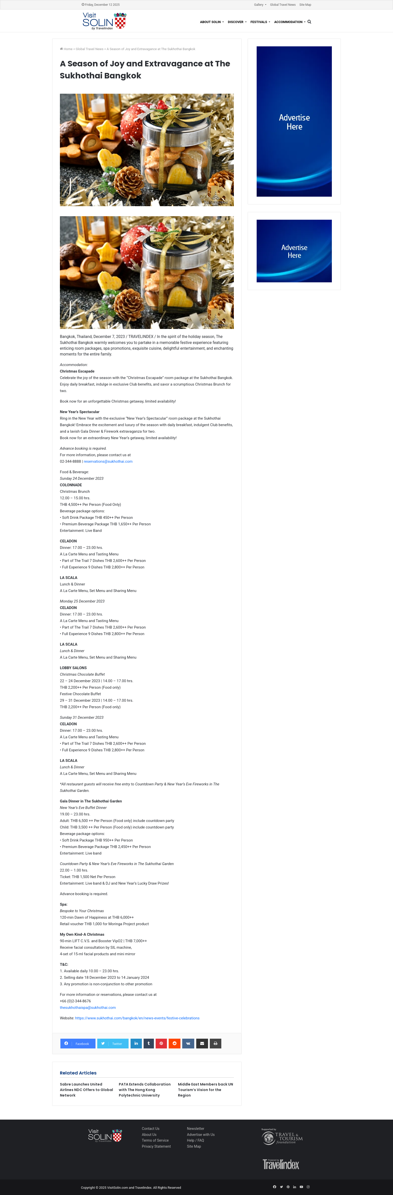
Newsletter (195, 1129)
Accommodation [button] (288, 22)
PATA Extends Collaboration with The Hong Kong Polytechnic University (145, 1090)
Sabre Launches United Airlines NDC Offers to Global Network (86, 1090)
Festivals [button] (259, 22)
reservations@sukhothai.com (108, 461)
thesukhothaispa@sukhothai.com (88, 1007)
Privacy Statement (156, 1146)
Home (68, 49)
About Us (149, 1135)
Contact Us (150, 1129)
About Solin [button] (211, 22)
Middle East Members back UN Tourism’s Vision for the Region (205, 1090)
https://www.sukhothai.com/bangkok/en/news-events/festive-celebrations (137, 1018)
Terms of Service (155, 1140)
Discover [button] (236, 22)
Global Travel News (283, 5)
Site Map (305, 5)
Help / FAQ (195, 1140)
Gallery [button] (259, 5)
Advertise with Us (201, 1135)
